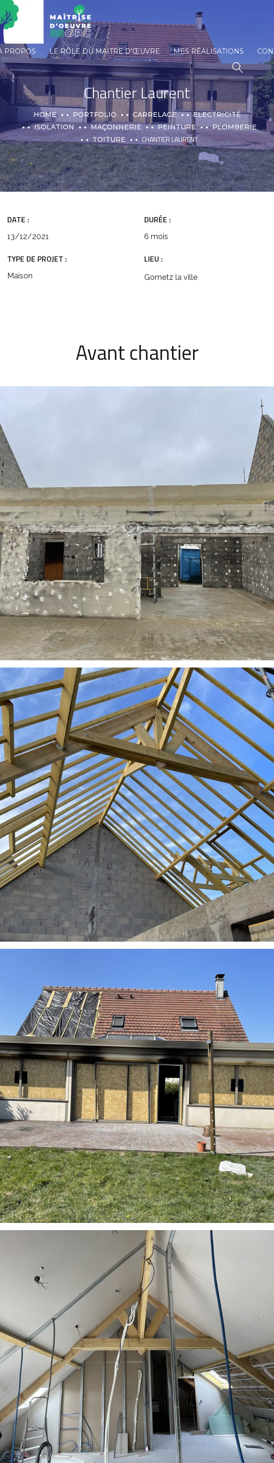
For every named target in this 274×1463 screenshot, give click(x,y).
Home (45, 114)
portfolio (94, 114)
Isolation (54, 127)
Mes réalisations (208, 51)
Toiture (109, 139)
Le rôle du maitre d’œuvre (104, 51)
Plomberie (234, 127)
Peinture (177, 127)
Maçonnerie (116, 127)
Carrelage (155, 114)
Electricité (217, 114)
